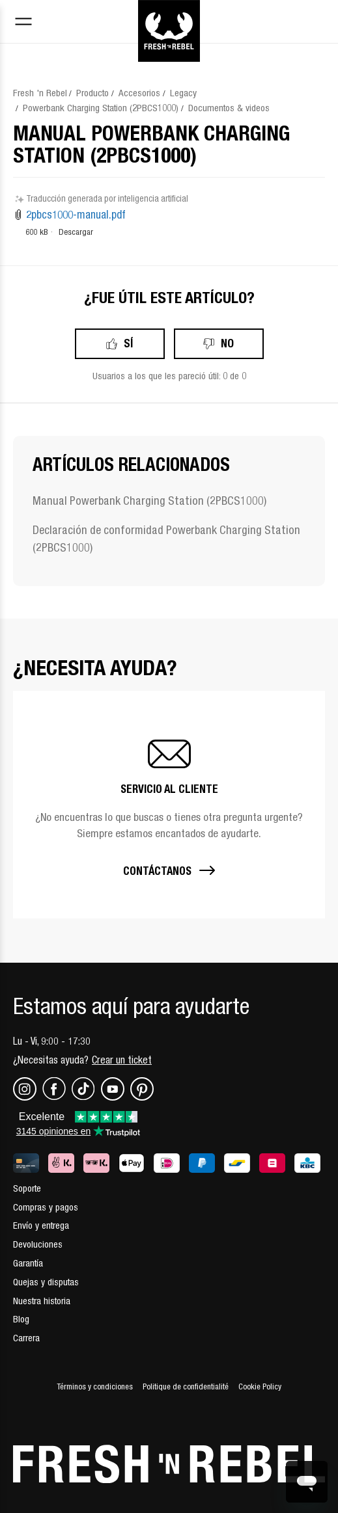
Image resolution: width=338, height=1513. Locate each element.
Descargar (76, 232)
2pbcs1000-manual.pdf (76, 214)
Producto (92, 92)
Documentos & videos (229, 107)
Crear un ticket (122, 1059)
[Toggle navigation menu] (23, 23)
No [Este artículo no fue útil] (227, 343)
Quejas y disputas (46, 1281)
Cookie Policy (259, 1386)
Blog (21, 1318)
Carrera (26, 1337)
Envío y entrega (41, 1225)
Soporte (27, 1188)
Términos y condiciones (95, 1386)
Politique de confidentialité (186, 1386)
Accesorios (139, 92)
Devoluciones (38, 1244)
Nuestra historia (41, 1300)
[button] (169, 805)
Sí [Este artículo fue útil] (128, 343)
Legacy (183, 92)
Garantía (28, 1262)
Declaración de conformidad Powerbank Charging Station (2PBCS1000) (166, 538)
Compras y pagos (45, 1206)
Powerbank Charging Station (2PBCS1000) (100, 107)
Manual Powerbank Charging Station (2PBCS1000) (149, 500)
